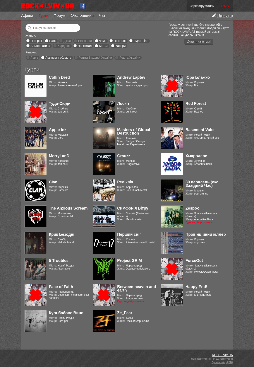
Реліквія (125, 182)
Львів (34, 57)
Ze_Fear (124, 313)
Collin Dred (59, 77)
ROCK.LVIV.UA (222, 355)
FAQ (230, 362)
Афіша (27, 15)
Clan (53, 182)
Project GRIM (129, 260)
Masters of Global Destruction (133, 131)
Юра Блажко (197, 77)
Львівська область (58, 57)
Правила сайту (219, 362)
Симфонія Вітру (132, 208)
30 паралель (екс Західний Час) (201, 184)
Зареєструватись (202, 6)
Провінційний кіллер (205, 234)
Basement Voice (200, 130)
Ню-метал (85, 46)
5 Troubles (59, 260)
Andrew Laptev (131, 77)
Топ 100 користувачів (222, 359)
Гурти (43, 15)
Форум (60, 15)
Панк (52, 41)
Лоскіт (123, 103)
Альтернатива (40, 46)
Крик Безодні (61, 234)
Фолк (102, 41)
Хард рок (64, 46)
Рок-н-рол (85, 41)
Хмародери (196, 156)
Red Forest (195, 103)
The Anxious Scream (68, 208)
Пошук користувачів (200, 359)
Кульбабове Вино (66, 313)
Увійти (225, 6)
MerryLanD (59, 156)
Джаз (67, 41)
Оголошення (82, 15)
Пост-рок (120, 41)
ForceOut (194, 260)
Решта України (129, 57)
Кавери (120, 46)
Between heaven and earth (136, 288)
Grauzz (123, 156)
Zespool (193, 208)
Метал (103, 46)
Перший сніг (129, 234)
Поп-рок (36, 41)
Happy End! (196, 287)
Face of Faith (61, 287)
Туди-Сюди (59, 103)
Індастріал (141, 41)
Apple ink (58, 130)
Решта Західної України (95, 57)
